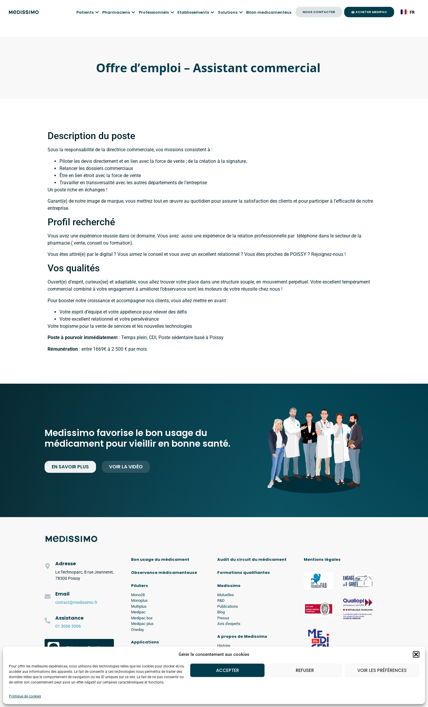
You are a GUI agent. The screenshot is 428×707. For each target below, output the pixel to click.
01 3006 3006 (68, 626)
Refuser (305, 670)
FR (408, 12)
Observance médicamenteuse (164, 572)
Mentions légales (322, 559)
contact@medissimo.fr (76, 602)
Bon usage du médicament (160, 559)
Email (62, 594)
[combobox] (407, 12)
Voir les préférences (382, 670)
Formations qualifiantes (243, 572)
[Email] (48, 596)
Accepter (227, 670)
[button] (416, 654)
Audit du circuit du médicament (252, 559)
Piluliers (139, 585)
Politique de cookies (25, 696)
